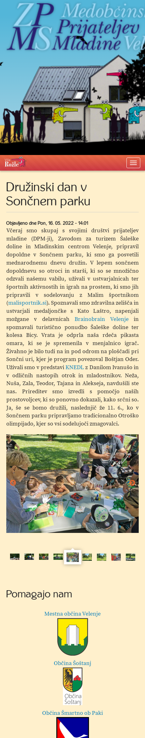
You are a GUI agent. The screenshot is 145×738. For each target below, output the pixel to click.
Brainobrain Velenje (101, 319)
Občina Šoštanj (72, 682)
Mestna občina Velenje (72, 633)
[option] (72, 483)
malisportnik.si (27, 303)
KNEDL (74, 367)
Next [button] (132, 483)
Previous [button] (13, 483)
